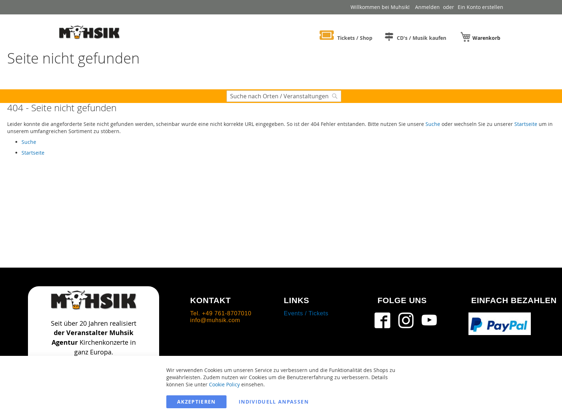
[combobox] (284, 96)
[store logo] (89, 32)
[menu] (408, 35)
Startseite (525, 124)
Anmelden (427, 7)
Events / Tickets (306, 313)
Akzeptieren (196, 401)
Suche (432, 124)
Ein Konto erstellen (480, 7)
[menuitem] (346, 36)
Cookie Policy (224, 384)
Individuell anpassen (274, 401)
